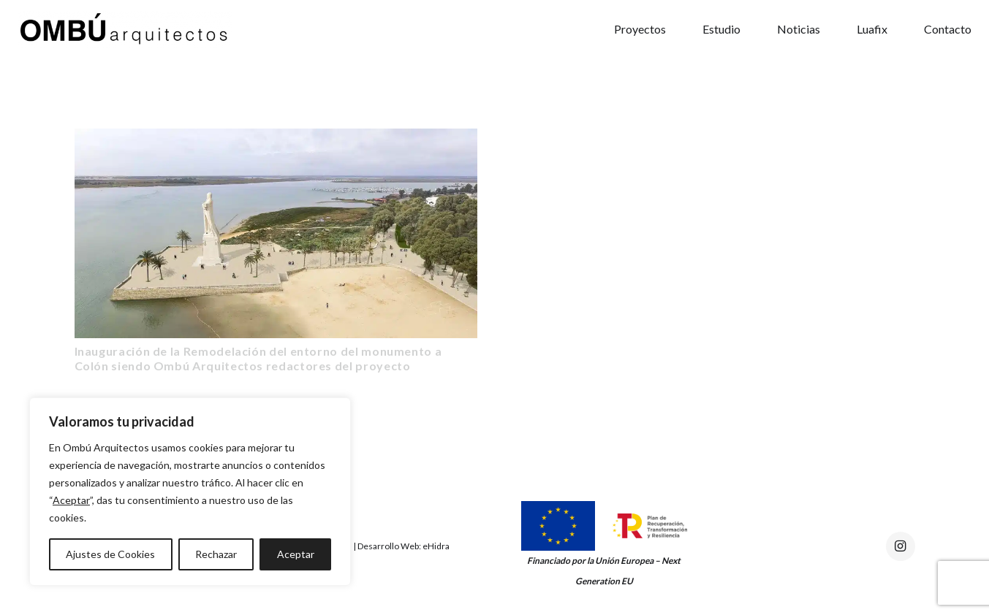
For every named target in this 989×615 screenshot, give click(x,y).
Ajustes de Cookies (110, 554)
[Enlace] (125, 29)
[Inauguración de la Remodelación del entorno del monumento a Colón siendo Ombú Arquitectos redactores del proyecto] (276, 138)
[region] (190, 491)
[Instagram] (900, 546)
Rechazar (216, 554)
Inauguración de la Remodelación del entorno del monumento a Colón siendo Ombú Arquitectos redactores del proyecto (258, 358)
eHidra (436, 545)
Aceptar (295, 554)
